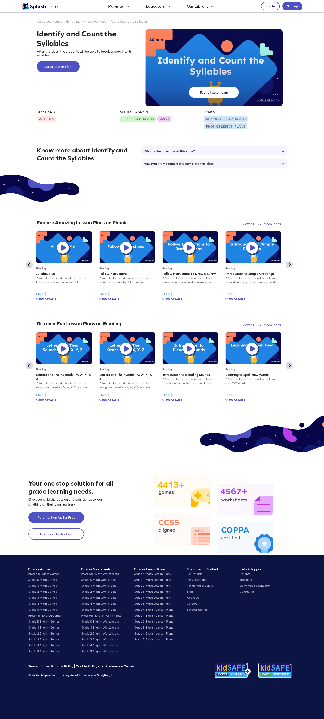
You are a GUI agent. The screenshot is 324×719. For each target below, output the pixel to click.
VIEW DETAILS (46, 299)
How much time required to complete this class (214, 163)
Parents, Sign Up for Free (56, 517)
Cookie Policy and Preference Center (105, 666)
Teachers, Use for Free (56, 534)
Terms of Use (39, 666)
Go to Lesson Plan (58, 66)
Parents (118, 6)
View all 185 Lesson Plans (261, 224)
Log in (270, 6)
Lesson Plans (64, 21)
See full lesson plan (214, 92)
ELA (78, 21)
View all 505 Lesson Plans (261, 325)
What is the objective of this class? (214, 151)
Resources (44, 21)
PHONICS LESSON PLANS (225, 126)
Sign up (292, 6)
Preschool (92, 21)
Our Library (200, 6)
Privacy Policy (62, 666)
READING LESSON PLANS (226, 119)
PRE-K (164, 119)
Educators (158, 6)
